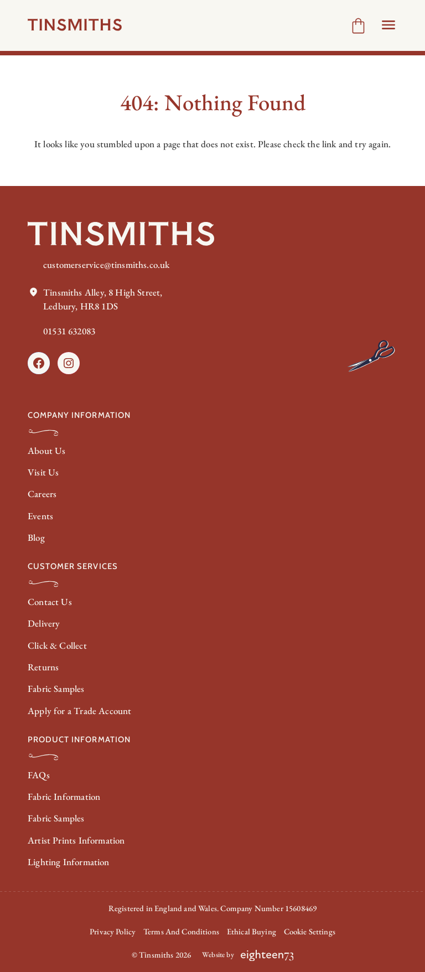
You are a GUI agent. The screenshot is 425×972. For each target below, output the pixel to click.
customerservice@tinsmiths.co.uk (106, 264)
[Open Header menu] (388, 25)
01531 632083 (69, 331)
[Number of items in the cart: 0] (358, 25)
